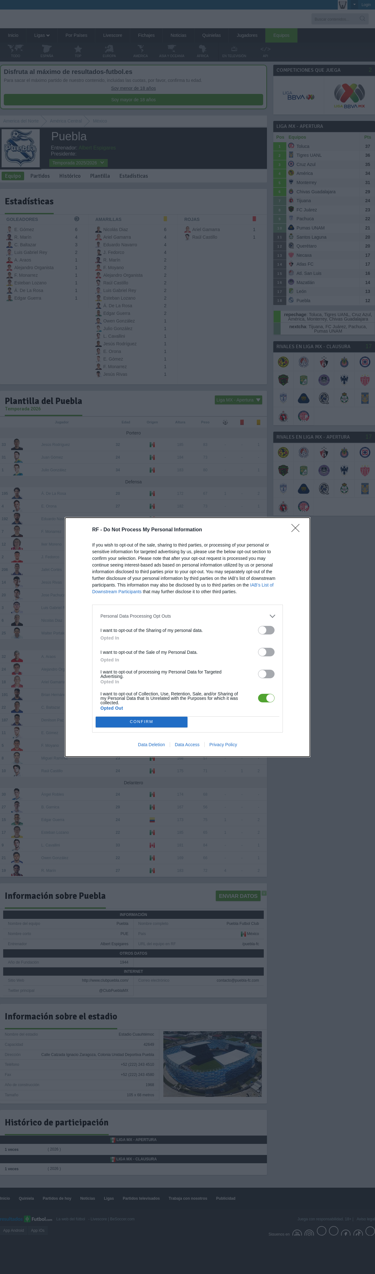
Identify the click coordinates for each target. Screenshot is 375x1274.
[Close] (297, 530)
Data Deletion (151, 744)
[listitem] (187, 616)
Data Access (187, 744)
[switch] (266, 630)
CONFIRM (141, 722)
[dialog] (187, 637)
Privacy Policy (223, 744)
